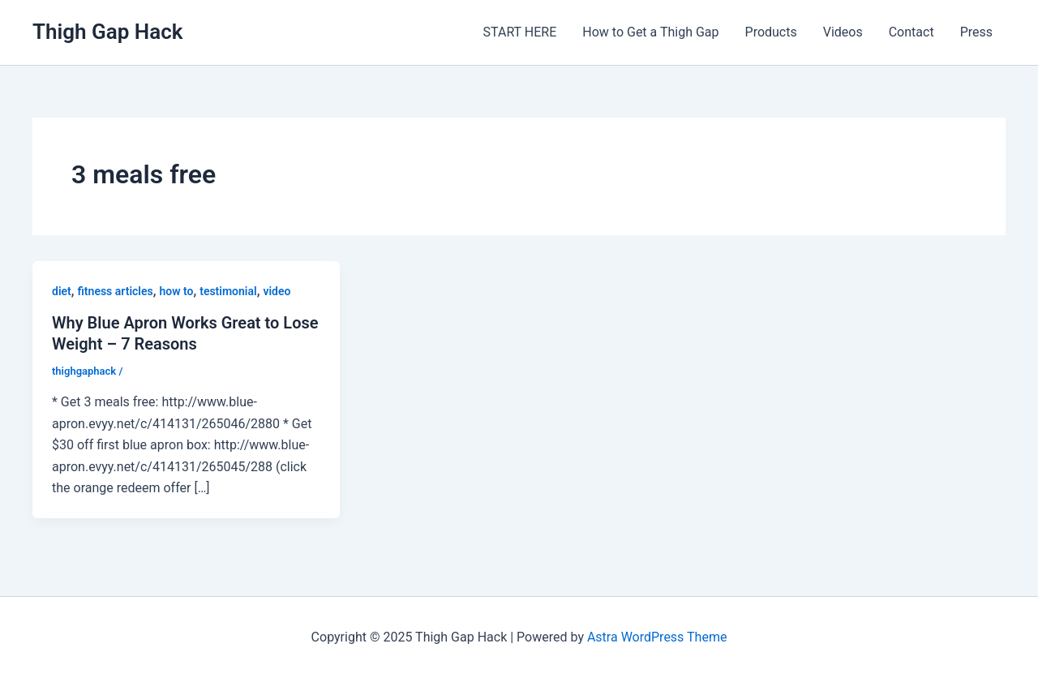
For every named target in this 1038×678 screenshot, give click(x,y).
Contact (911, 32)
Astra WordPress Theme (657, 637)
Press (976, 32)
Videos (843, 32)
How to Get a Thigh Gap (650, 32)
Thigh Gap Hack (107, 31)
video (276, 291)
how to (176, 291)
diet (61, 291)
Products (771, 32)
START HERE (520, 32)
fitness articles (115, 291)
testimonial (227, 291)
